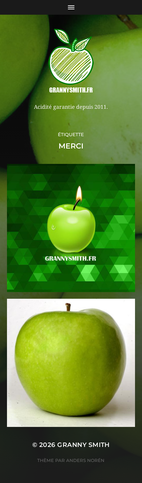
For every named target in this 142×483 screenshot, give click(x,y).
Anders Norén (85, 460)
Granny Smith (83, 445)
